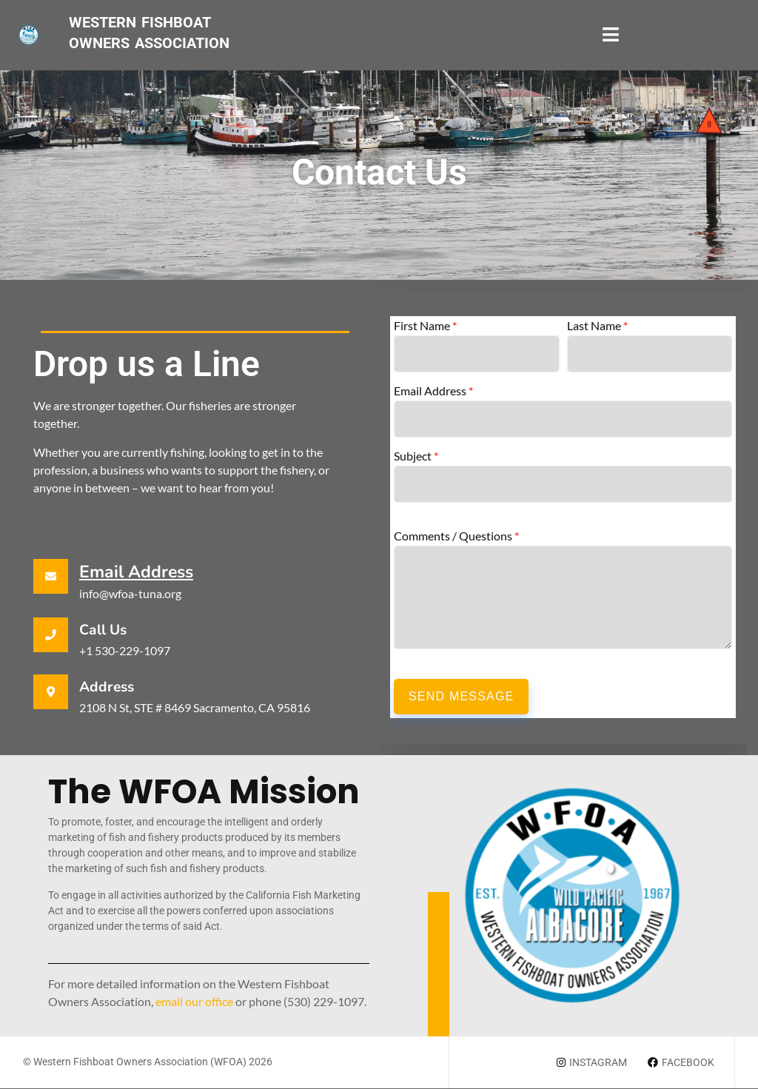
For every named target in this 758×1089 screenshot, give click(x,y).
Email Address (136, 571)
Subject (416, 456)
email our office (194, 1001)
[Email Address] (50, 576)
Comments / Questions (456, 536)
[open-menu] (611, 35)
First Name (425, 326)
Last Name (597, 326)
